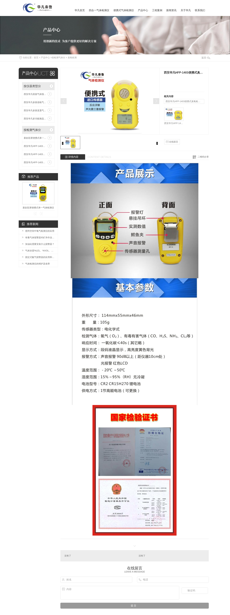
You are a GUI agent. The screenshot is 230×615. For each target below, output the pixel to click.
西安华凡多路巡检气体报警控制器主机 (38, 102)
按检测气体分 (58, 57)
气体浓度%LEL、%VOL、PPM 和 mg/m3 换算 (40, 250)
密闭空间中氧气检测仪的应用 (39, 231)
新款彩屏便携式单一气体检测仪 (38, 138)
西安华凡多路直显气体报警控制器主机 (38, 110)
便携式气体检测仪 (123, 10)
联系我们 (200, 10)
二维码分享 (203, 157)
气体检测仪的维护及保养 (37, 263)
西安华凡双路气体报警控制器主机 (38, 94)
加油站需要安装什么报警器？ (39, 244)
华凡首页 (80, 10)
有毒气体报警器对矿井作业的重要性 (40, 237)
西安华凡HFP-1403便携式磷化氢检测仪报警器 (38, 146)
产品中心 (143, 10)
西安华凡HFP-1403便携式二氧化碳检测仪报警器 (38, 154)
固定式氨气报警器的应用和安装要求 (40, 257)
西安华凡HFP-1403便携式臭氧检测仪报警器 (185, 101)
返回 (205, 57)
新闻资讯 (171, 10)
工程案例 (157, 10)
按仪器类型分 (32, 86)
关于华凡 (186, 10)
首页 (36, 57)
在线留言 (172, 141)
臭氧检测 (72, 57)
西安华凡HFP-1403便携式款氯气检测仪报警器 (38, 162)
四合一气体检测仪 (99, 10)
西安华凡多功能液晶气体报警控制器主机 (38, 118)
